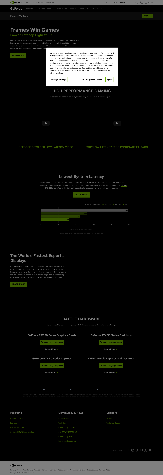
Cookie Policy (109, 65)
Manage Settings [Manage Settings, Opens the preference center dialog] (58, 79)
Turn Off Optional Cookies (91, 79)
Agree (109, 79)
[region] (82, 67)
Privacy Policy (94, 65)
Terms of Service (88, 68)
